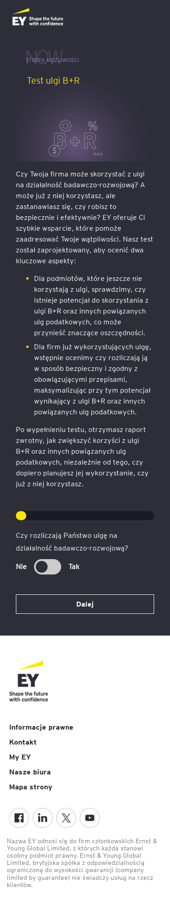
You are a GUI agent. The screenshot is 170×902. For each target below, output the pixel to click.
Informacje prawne (41, 727)
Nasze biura (30, 772)
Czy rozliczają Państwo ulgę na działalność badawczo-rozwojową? (72, 541)
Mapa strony (30, 787)
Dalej (85, 604)
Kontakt (23, 742)
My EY (20, 757)
